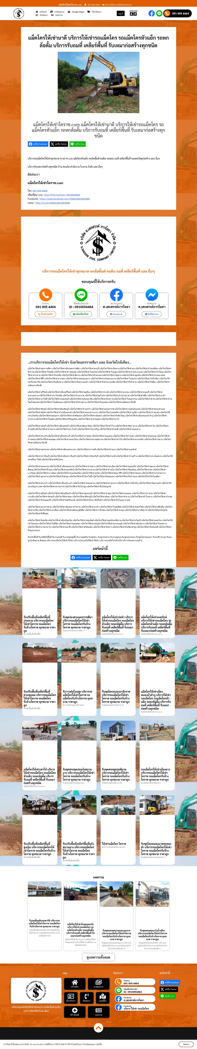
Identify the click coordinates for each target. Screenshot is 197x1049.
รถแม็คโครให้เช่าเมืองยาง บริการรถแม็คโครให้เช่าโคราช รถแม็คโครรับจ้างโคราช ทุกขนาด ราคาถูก (155, 774)
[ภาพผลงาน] (98, 982)
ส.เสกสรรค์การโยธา (116, 306)
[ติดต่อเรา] (86, 996)
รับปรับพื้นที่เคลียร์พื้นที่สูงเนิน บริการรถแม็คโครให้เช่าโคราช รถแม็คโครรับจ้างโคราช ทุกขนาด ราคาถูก (39, 849)
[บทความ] (98, 1010)
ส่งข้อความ (151, 303)
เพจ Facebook (116, 303)
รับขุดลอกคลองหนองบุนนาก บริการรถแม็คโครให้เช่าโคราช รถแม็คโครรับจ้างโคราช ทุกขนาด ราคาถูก (116, 935)
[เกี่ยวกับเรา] (71, 996)
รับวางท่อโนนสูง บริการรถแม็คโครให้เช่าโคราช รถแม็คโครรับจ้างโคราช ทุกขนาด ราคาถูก (78, 697)
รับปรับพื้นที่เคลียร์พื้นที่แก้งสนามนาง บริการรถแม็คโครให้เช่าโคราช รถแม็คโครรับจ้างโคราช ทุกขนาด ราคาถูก (79, 850)
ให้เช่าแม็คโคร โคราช (114, 843)
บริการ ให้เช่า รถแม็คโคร (136, 1008)
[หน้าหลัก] (74, 982)
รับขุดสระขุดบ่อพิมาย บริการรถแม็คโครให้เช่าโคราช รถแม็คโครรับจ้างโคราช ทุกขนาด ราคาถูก (116, 774)
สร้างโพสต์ (74, 1014)
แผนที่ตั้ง (102, 1000)
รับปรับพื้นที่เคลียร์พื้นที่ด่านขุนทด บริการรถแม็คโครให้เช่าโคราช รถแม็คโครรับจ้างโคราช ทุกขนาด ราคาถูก (40, 698)
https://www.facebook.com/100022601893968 (65, 198)
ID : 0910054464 (81, 306)
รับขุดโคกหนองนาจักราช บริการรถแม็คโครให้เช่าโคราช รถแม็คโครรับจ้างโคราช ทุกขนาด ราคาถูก (116, 697)
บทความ (98, 1014)
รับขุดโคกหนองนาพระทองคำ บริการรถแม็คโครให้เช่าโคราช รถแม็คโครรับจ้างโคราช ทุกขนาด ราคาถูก (156, 849)
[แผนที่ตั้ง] (102, 996)
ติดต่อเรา (86, 1000)
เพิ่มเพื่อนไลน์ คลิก (81, 303)
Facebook (127, 997)
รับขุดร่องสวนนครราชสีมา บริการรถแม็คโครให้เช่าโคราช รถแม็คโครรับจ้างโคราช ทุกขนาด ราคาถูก (78, 622)
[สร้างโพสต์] (74, 1010)
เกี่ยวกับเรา (70, 1000)
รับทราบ (186, 1044)
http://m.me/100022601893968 (52, 202)
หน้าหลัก (74, 986)
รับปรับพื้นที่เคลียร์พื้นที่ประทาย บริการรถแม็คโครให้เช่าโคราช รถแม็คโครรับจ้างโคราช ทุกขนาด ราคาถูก (40, 624)
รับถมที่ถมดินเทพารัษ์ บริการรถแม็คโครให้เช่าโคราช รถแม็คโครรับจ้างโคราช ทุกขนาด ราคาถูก (44, 923)
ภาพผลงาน (98, 986)
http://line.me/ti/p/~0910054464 (62, 194)
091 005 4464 (180, 13)
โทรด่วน (45, 303)
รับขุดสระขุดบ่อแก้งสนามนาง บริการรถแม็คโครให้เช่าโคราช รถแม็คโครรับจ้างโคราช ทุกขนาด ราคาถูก (79, 774)
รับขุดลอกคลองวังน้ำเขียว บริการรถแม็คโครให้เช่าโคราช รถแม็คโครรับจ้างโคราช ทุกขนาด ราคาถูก (152, 935)
